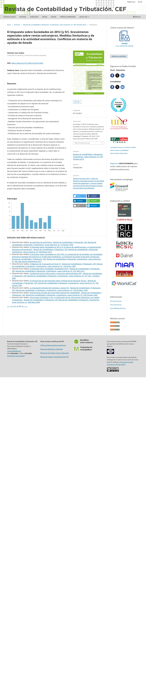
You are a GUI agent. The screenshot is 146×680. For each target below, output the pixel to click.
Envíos (53, 17)
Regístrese (114, 163)
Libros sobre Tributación (118, 153)
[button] (79, 196)
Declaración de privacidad (16, 356)
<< (8, 306)
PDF (78, 102)
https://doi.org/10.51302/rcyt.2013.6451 (27, 63)
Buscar (137, 17)
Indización (34, 17)
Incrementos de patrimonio (41, 242)
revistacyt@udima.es (14, 351)
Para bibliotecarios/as (118, 308)
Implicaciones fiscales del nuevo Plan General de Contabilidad (55, 293)
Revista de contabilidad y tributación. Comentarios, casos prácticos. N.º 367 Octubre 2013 (54, 25)
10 (18, 306)
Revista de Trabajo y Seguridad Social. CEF (54, 357)
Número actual (10, 17)
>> (26, 306)
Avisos (44, 17)
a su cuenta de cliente (124, 43)
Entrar (140, 2)
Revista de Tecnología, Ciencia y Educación (54, 353)
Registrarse (131, 2)
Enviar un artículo (119, 56)
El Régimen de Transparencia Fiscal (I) (45, 264)
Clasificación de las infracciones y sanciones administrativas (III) (56, 273)
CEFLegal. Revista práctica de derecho (53, 345)
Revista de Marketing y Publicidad (51, 349)
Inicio (9, 25)
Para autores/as (115, 305)
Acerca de (83, 17)
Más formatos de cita (82, 143)
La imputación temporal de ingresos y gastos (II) (49, 288)
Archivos (22, 17)
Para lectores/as (116, 301)
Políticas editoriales (68, 17)
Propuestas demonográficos (86, 348)
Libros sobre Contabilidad (119, 150)
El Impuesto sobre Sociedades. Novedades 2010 (49, 269)
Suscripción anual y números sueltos (123, 147)
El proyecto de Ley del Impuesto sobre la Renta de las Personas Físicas (58, 281)
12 (22, 306)
